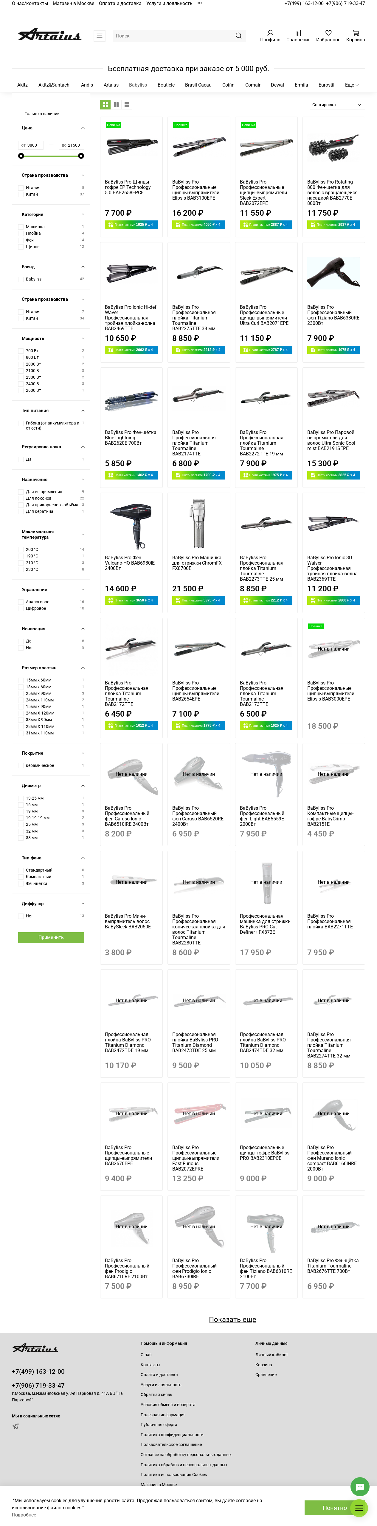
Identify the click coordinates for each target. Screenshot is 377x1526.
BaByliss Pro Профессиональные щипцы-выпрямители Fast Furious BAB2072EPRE (195, 1158)
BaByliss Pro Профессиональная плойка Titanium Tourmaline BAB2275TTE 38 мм (194, 317)
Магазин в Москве (73, 3)
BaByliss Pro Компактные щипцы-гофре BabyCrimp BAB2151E (330, 816)
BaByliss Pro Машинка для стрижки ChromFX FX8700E (197, 563)
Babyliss (138, 85)
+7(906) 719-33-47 (345, 3)
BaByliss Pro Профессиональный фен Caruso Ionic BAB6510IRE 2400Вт (127, 816)
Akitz (22, 85)
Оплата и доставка (120, 3)
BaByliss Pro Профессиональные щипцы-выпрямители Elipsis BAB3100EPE (195, 190)
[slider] (21, 155)
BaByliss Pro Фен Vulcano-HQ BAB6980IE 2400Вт (130, 563)
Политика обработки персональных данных (184, 1464)
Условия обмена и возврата (168, 1404)
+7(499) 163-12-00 (304, 3)
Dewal (277, 85)
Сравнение (266, 1374)
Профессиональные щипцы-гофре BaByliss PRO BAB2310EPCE (264, 1153)
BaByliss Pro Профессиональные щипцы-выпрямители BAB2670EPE (128, 1155)
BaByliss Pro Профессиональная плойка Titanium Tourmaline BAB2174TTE (194, 443)
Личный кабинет (271, 1354)
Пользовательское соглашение (171, 1444)
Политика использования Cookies (174, 1474)
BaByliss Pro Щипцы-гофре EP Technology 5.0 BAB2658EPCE (128, 187)
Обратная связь (156, 1394)
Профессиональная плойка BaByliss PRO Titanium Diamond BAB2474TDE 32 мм (263, 1042)
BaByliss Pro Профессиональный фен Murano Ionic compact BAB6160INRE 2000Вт (332, 1158)
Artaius (111, 85)
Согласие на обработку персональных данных (186, 1454)
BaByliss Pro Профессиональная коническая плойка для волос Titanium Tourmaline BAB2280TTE (198, 929)
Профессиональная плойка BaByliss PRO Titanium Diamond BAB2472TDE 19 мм (128, 1042)
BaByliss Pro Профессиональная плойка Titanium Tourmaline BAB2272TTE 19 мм (261, 443)
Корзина (263, 1364)
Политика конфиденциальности (172, 1434)
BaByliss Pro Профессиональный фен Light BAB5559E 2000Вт (262, 816)
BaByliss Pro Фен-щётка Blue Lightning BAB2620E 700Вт (130, 438)
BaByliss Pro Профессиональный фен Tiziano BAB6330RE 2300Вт (333, 315)
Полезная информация (163, 1414)
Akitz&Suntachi (54, 85)
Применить (51, 937)
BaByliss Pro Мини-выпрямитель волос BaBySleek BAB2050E (128, 921)
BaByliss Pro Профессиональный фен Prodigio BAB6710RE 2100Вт (127, 1268)
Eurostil (326, 85)
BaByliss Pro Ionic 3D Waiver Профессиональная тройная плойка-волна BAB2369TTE (332, 568)
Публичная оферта (159, 1424)
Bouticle (166, 85)
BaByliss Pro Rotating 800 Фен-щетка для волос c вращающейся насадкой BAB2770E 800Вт (332, 192)
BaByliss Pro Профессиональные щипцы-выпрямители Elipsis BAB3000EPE (330, 691)
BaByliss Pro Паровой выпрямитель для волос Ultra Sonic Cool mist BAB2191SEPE (331, 440)
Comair (252, 85)
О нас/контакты (30, 3)
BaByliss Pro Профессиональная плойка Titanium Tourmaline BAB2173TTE (261, 693)
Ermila (301, 85)
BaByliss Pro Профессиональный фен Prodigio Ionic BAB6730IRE (194, 1268)
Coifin (228, 85)
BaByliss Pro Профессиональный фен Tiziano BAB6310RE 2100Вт (266, 1268)
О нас (146, 1354)
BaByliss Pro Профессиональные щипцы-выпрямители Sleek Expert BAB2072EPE (263, 192)
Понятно (335, 1507)
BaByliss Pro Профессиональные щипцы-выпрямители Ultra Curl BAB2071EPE (264, 315)
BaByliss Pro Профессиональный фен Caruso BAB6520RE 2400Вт (198, 816)
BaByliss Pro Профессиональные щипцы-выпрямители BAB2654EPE (195, 691)
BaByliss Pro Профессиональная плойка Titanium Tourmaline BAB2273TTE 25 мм (261, 568)
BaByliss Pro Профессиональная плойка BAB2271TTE (330, 921)
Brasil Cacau (198, 85)
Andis (87, 85)
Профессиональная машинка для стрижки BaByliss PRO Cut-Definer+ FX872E (265, 924)
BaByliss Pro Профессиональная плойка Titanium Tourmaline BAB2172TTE (126, 693)
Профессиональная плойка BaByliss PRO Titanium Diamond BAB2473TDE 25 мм (195, 1042)
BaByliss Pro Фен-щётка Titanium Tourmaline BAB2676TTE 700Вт (333, 1266)
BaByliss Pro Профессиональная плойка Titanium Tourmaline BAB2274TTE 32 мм (329, 1045)
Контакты (150, 1364)
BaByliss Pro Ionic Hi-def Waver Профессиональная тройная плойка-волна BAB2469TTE (130, 317)
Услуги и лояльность (169, 3)
